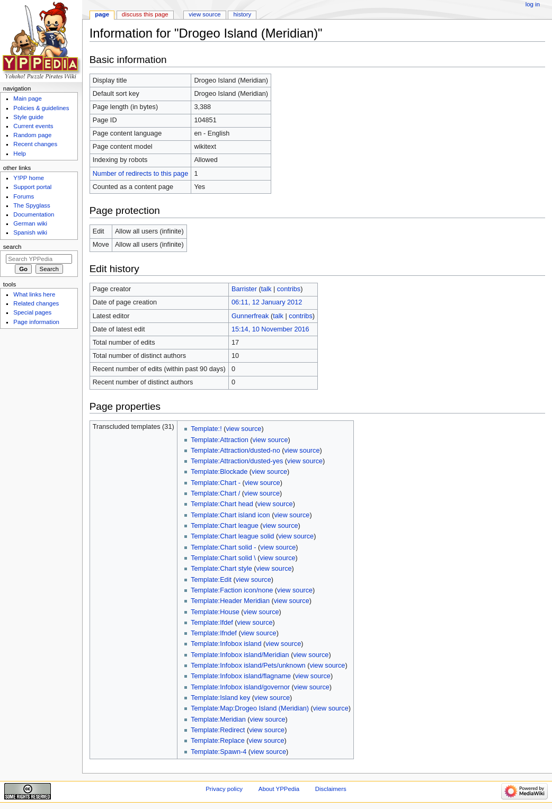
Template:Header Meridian (230, 601)
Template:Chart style (221, 568)
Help (19, 153)
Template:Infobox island (226, 644)
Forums (23, 196)
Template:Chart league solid (232, 536)
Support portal (32, 187)
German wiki (30, 223)
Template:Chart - (216, 483)
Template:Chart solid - (223, 547)
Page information (36, 322)
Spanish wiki (30, 232)
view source (243, 429)
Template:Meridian (218, 719)
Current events (33, 126)
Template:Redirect (218, 730)
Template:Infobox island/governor (240, 687)
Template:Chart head (222, 504)
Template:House (215, 612)
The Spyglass (31, 205)
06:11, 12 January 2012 (267, 302)
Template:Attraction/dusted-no (235, 450)
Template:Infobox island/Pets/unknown (248, 665)
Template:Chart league (225, 525)
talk (266, 289)
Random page (32, 135)
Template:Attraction (219, 440)
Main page (27, 98)
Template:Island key (220, 698)
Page (102, 14)
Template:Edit (211, 579)
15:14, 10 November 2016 (270, 329)
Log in (533, 4)
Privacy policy (224, 789)
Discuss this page (145, 14)
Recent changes (35, 144)
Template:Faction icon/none (232, 590)
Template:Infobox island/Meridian (240, 655)
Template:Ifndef (214, 633)
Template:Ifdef (212, 622)
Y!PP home (28, 178)
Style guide (28, 117)
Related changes (36, 303)
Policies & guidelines (41, 108)
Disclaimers (330, 789)
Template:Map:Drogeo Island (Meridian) (250, 708)
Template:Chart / (215, 493)
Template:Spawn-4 (218, 752)
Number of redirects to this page (141, 173)
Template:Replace (218, 740)
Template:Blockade (219, 471)
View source (204, 14)
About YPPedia (279, 789)
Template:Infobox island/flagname (241, 676)
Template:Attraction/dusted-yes (237, 461)
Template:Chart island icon (230, 515)
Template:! (206, 429)
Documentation (33, 214)
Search (12, 247)
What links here (34, 294)
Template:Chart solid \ (223, 558)
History (243, 14)
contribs (288, 289)
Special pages (32, 312)
